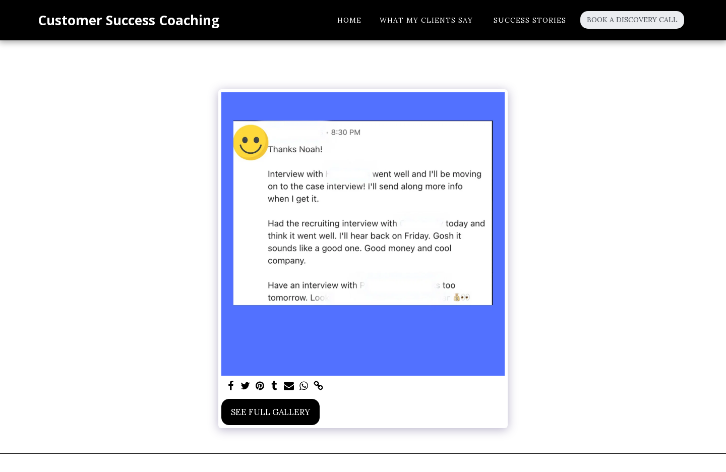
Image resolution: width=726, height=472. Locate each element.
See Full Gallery (270, 412)
